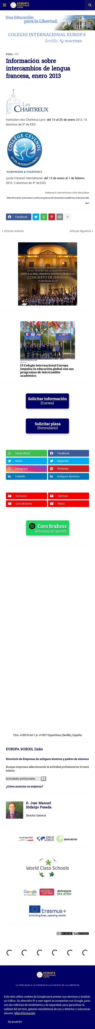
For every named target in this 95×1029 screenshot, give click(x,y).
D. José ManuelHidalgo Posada (38, 805)
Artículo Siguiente (80, 231)
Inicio (9, 54)
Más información (24, 1013)
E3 (16, 54)
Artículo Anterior (14, 231)
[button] (4, 5)
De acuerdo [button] (15, 1021)
